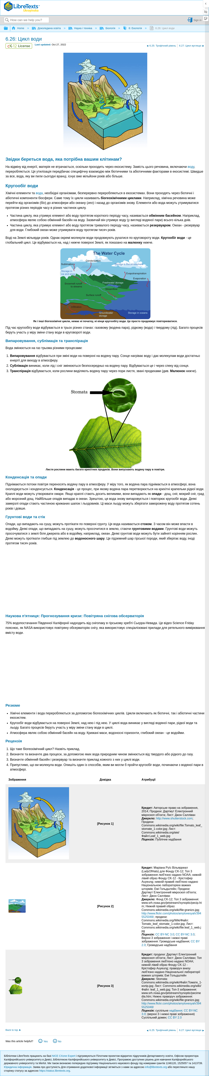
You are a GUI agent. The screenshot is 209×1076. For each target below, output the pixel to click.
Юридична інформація (18, 1067)
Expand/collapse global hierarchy (8, 28)
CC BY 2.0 (175, 1017)
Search (7, 20)
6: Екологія (133, 28)
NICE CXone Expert (64, 1055)
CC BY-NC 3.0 (164, 934)
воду (191, 167)
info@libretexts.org (156, 1067)
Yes (45, 1041)
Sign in (197, 20)
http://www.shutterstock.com (174, 818)
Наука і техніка (81, 28)
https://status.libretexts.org (54, 1070)
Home (18, 28)
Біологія (108, 28)
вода (47, 159)
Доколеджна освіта (47, 28)
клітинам (109, 159)
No (59, 1041)
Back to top (11, 1030)
